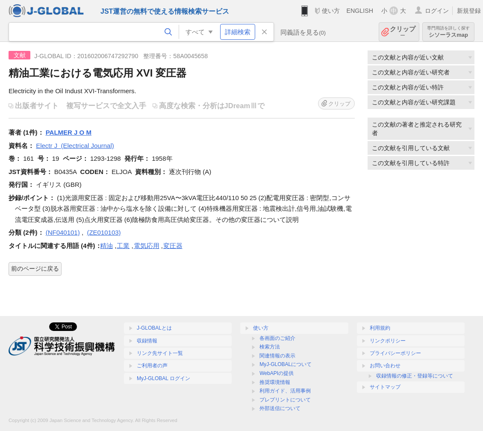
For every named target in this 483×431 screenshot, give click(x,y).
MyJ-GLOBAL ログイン (163, 378)
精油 (106, 245)
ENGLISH (359, 10)
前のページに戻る (35, 268)
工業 (123, 245)
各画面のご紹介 (277, 338)
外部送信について (279, 408)
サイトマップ (385, 387)
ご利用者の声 (152, 366)
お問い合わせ (385, 366)
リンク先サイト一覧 (160, 353)
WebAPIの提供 (276, 373)
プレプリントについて (285, 400)
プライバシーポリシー (395, 353)
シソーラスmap (448, 32)
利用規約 (380, 328)
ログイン (437, 10)
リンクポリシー (388, 341)
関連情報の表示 (277, 356)
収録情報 (147, 341)
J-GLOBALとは (154, 328)
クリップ (402, 31)
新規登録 (469, 10)
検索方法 (269, 347)
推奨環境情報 (274, 382)
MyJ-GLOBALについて (285, 364)
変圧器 (173, 245)
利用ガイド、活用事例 (285, 391)
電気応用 (146, 245)
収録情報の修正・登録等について (414, 376)
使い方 (331, 10)
